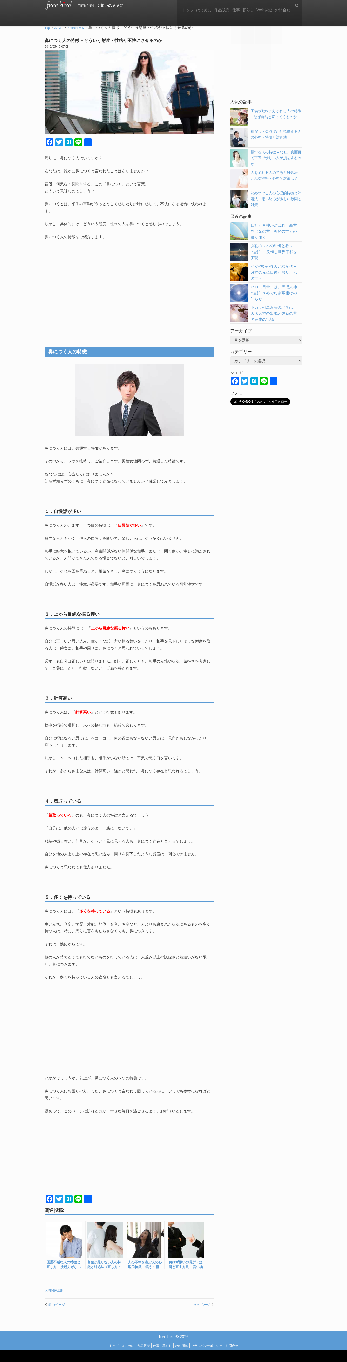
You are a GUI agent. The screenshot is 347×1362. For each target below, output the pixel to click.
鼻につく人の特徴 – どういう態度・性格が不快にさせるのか (115, 40)
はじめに (191, 5)
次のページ (200, 1304)
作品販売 (211, 5)
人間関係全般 (55, 1289)
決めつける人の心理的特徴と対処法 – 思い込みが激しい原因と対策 (276, 199)
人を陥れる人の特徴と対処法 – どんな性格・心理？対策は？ (276, 178)
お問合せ (281, 5)
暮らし (242, 5)
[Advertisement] (129, 288)
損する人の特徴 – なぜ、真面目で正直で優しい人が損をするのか (276, 158)
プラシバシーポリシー (212, 1345)
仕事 (228, 5)
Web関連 (261, 5)
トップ (173, 5)
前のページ (57, 1304)
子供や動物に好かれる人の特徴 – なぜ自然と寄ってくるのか (276, 117)
